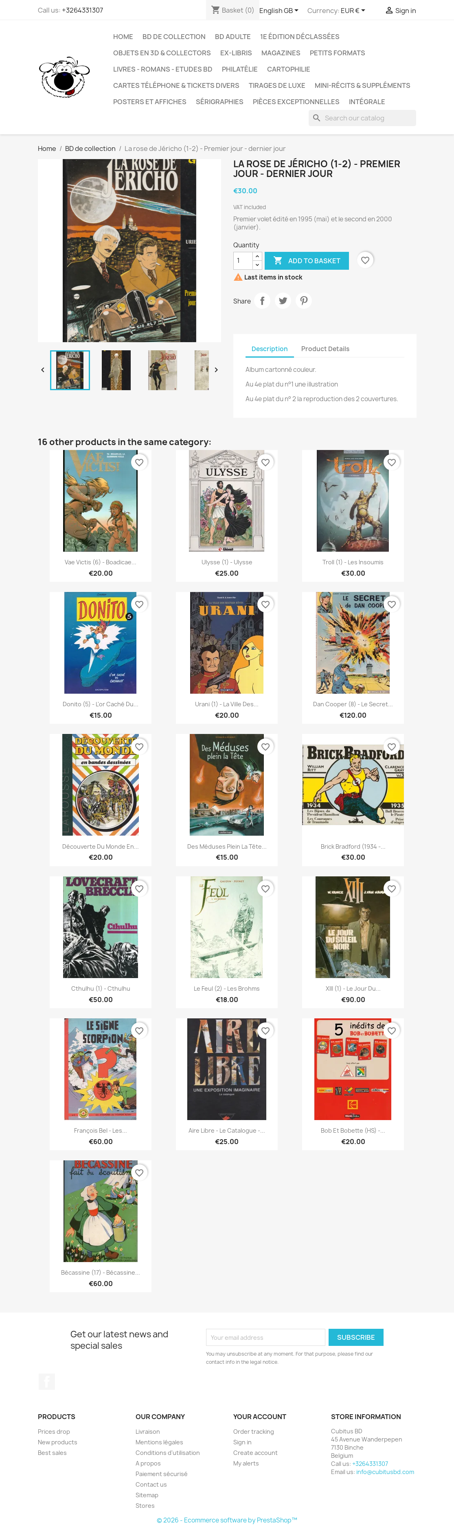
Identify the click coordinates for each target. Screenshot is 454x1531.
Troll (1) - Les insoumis (353, 562)
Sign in (242, 1442)
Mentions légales (159, 1442)
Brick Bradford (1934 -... (353, 846)
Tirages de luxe (277, 85)
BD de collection (174, 36)
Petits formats (337, 52)
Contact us (151, 1484)
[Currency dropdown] (354, 11)
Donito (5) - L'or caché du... (100, 704)
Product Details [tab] (325, 349)
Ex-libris (236, 52)
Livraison (148, 1431)
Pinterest (304, 301)
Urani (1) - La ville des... (227, 704)
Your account (259, 1416)
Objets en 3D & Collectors (162, 52)
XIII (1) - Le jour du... (353, 988)
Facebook (47, 1382)
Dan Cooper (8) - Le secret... (353, 704)
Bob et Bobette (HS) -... (353, 1130)
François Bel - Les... (100, 1130)
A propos (148, 1463)
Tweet (283, 301)
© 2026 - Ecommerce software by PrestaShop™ (227, 1520)
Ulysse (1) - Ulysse (227, 562)
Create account (255, 1453)
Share (262, 301)
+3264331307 (82, 10)
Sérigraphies (219, 101)
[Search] (362, 118)
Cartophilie (288, 69)
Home (123, 36)
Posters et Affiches (149, 101)
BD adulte (233, 36)
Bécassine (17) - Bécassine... (100, 1272)
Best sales (52, 1453)
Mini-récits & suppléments (362, 85)
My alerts (246, 1463)
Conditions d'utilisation (168, 1453)
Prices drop (54, 1431)
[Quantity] (243, 261)
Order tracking (253, 1431)
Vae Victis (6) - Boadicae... (100, 562)
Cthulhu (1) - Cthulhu (100, 988)
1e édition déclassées (300, 36)
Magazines (280, 52)
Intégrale (367, 101)
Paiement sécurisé (162, 1474)
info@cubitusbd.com (385, 1472)
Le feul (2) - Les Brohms (227, 988)
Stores (145, 1505)
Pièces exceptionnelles (296, 101)
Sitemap (147, 1495)
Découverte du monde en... (100, 846)
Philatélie (240, 69)
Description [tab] (270, 349)
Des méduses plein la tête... (227, 846)
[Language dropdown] (280, 11)
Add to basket (306, 261)
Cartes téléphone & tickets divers (176, 85)
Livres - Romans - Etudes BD (163, 69)
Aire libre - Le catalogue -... (227, 1130)
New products (57, 1442)
